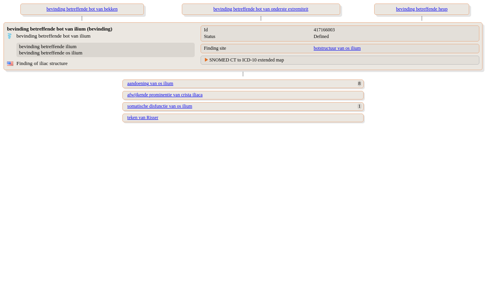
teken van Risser (142, 117)
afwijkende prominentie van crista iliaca (165, 95)
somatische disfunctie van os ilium (159, 106)
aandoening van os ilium (150, 83)
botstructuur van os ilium (337, 48)
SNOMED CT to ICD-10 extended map (246, 60)
